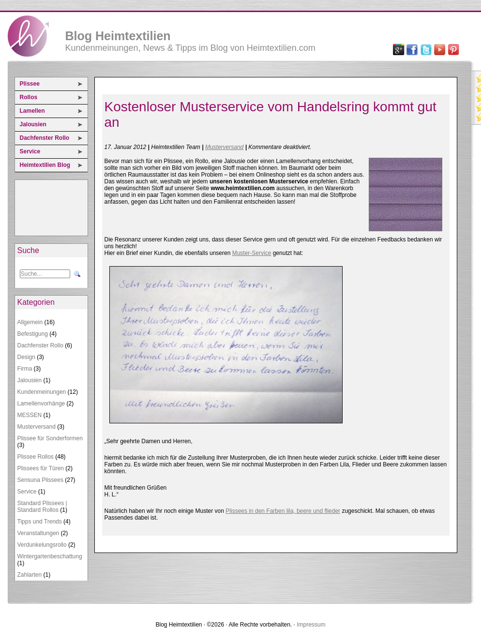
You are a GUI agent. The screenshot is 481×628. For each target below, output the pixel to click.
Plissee (30, 83)
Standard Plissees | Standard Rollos (42, 506)
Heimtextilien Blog (45, 165)
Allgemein (30, 322)
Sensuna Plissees (40, 480)
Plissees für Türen (40, 468)
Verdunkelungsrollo (42, 544)
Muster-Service (251, 253)
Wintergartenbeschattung (49, 556)
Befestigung (32, 333)
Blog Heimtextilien (118, 36)
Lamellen (32, 110)
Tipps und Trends (39, 521)
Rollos (29, 97)
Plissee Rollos (35, 456)
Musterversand (36, 426)
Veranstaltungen (38, 533)
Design (26, 357)
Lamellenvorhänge (41, 403)
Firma (24, 368)
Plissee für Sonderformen (50, 438)
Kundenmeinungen (41, 392)
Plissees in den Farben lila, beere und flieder (282, 511)
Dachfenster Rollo (45, 138)
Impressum (311, 624)
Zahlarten (29, 574)
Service (30, 151)
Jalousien (33, 124)
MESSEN (29, 415)
